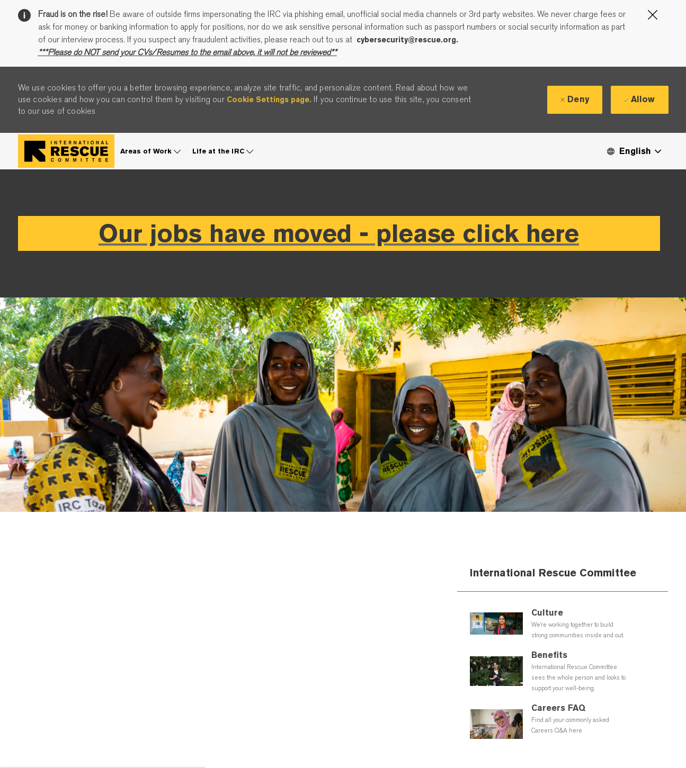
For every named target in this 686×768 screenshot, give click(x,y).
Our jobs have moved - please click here (339, 233)
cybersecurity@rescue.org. (407, 39)
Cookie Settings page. (269, 99)
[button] (633, 151)
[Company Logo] (66, 151)
